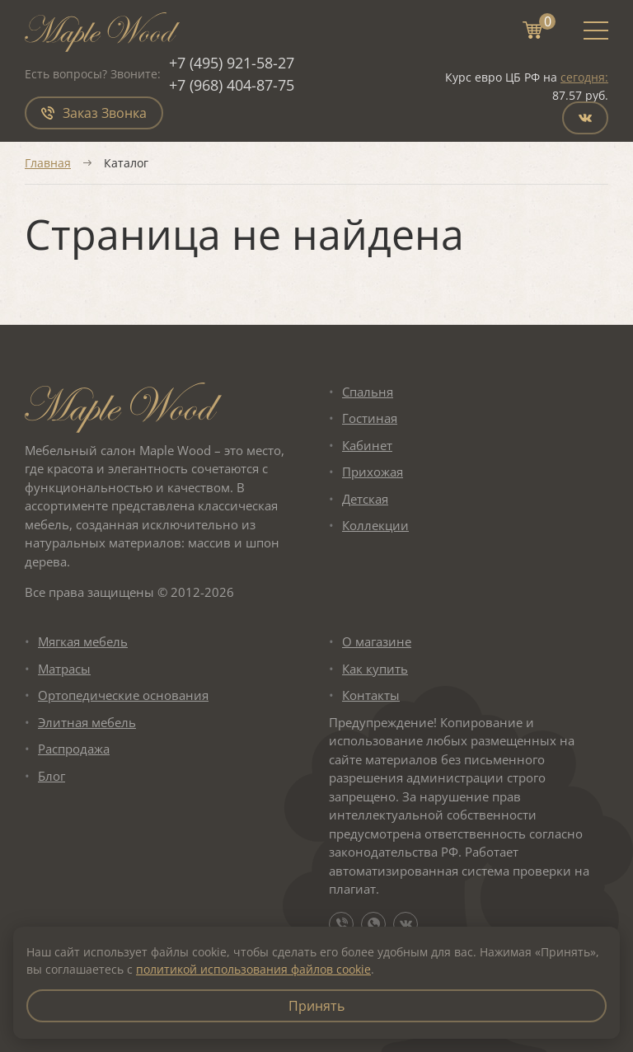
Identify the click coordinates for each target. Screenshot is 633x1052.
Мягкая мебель (83, 642)
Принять (316, 1006)
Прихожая (372, 472)
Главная (48, 163)
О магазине (376, 642)
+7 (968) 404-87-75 (231, 85)
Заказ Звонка (94, 113)
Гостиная (369, 419)
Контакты (371, 696)
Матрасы (64, 668)
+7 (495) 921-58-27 (231, 63)
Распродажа (74, 749)
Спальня (367, 391)
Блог (51, 776)
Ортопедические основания (123, 696)
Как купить (375, 668)
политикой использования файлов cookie (253, 969)
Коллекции (375, 526)
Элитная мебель (87, 722)
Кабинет (367, 445)
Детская (365, 499)
